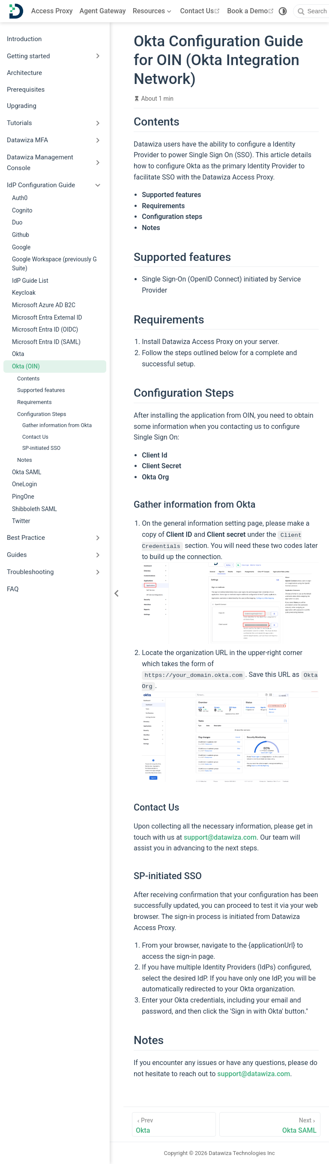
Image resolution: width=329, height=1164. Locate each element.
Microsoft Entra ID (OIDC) (45, 329)
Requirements (34, 402)
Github (20, 234)
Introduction (24, 39)
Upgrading (21, 106)
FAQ (12, 589)
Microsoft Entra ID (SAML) (46, 341)
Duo (17, 222)
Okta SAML (26, 472)
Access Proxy (52, 11)
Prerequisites (26, 89)
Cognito (22, 210)
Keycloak (24, 292)
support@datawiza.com (220, 837)
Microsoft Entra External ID (47, 317)
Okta (18, 353)
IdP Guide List (30, 280)
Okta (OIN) (26, 366)
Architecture (24, 73)
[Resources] (153, 11)
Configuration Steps (41, 414)
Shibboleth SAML (34, 509)
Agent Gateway (103, 11)
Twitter (21, 521)
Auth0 (19, 197)
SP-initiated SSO (41, 448)
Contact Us (201, 11)
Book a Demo (251, 11)
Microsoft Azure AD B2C (43, 305)
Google (21, 247)
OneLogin (24, 484)
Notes (24, 460)
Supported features (41, 390)
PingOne (23, 496)
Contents (28, 378)
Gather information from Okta (57, 425)
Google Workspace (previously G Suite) (54, 264)
